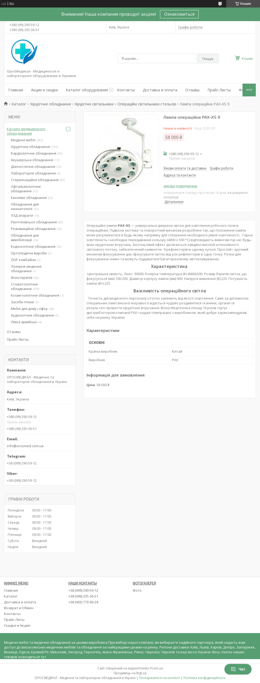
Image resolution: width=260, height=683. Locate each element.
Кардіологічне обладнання (33, 153)
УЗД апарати (22, 215)
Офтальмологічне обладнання (26, 188)
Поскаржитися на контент (159, 678)
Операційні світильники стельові (147, 104)
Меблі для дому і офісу (29, 308)
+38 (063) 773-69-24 (83, 602)
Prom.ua (156, 668)
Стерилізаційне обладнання (35, 179)
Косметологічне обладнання (35, 295)
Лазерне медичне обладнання (26, 268)
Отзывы (192, 89)
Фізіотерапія (21, 277)
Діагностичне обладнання (33, 166)
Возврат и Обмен (18, 607)
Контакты (126, 89)
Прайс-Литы (14, 619)
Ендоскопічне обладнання (33, 246)
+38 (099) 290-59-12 (83, 590)
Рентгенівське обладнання (34, 222)
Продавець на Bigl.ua (130, 673)
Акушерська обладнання (32, 159)
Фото (137, 590)
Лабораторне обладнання (33, 173)
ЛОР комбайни (23, 259)
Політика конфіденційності (204, 678)
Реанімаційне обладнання (33, 228)
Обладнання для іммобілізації (25, 237)
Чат (238, 669)
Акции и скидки (44, 89)
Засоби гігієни (22, 302)
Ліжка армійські (24, 321)
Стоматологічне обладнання (24, 286)
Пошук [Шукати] (208, 58)
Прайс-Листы (219, 89)
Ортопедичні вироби (29, 253)
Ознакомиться (179, 14)
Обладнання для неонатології (25, 206)
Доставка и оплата (160, 89)
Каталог (18, 104)
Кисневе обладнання (29, 197)
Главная (15, 89)
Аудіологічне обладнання (32, 315)
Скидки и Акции (17, 625)
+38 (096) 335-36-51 (83, 596)
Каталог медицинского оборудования (26, 131)
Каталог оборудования (87, 89)
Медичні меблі (23, 140)
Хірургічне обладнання (50, 104)
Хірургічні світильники (94, 104)
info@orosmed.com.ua (25, 445)
